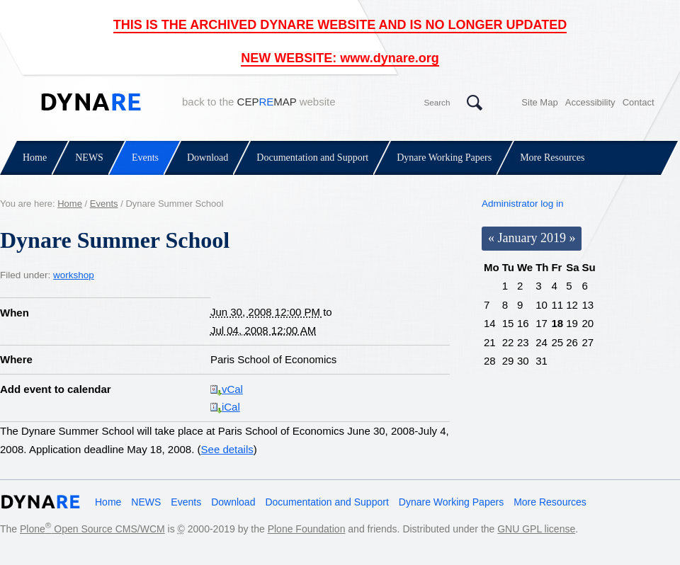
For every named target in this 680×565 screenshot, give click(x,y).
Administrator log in (523, 203)
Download (207, 157)
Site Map (539, 102)
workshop (73, 275)
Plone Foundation (307, 529)
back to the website (259, 102)
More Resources (552, 157)
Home (35, 157)
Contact (638, 102)
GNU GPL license (536, 529)
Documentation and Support (312, 157)
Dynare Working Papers (444, 157)
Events (145, 157)
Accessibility (590, 102)
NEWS (89, 157)
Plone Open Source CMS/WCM (92, 529)
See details (227, 449)
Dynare (91, 102)
